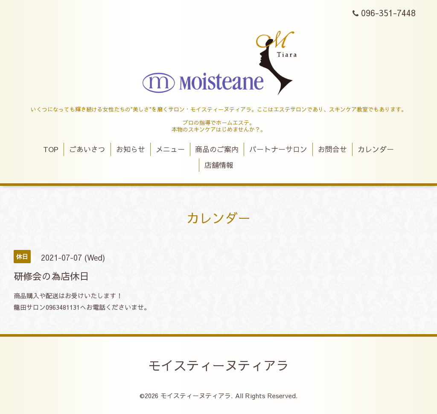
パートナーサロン (278, 149)
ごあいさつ (87, 149)
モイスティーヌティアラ (218, 365)
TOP (50, 149)
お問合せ (332, 149)
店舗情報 (218, 165)
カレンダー (376, 149)
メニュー (170, 149)
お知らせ (130, 149)
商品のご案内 (217, 149)
